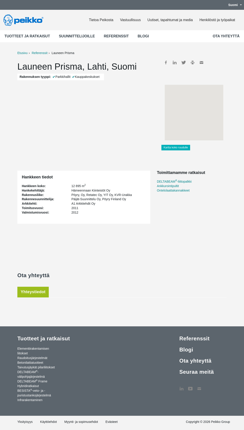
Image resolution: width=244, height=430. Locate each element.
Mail (201, 62)
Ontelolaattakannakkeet (173, 190)
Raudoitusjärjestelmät (32, 358)
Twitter (183, 62)
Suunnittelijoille (77, 36)
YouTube (190, 386)
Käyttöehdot (48, 422)
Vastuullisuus (130, 20)
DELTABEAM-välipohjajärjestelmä (31, 374)
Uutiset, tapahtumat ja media (170, 20)
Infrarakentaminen (30, 400)
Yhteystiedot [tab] (33, 292)
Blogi (143, 36)
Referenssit (116, 36)
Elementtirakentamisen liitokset (33, 351)
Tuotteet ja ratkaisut (27, 36)
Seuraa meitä (196, 372)
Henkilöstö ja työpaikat (217, 20)
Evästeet (112, 422)
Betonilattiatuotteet (30, 362)
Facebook (166, 62)
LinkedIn (175, 62)
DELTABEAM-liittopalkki (174, 181)
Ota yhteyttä (226, 36)
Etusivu (22, 53)
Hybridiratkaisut (28, 386)
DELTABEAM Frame (32, 381)
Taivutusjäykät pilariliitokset (36, 367)
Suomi (233, 5)
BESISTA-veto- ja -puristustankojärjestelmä (34, 392)
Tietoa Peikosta (101, 20)
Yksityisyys (25, 422)
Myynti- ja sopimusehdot (81, 422)
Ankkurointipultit (168, 186)
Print (192, 62)
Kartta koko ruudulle (176, 147)
